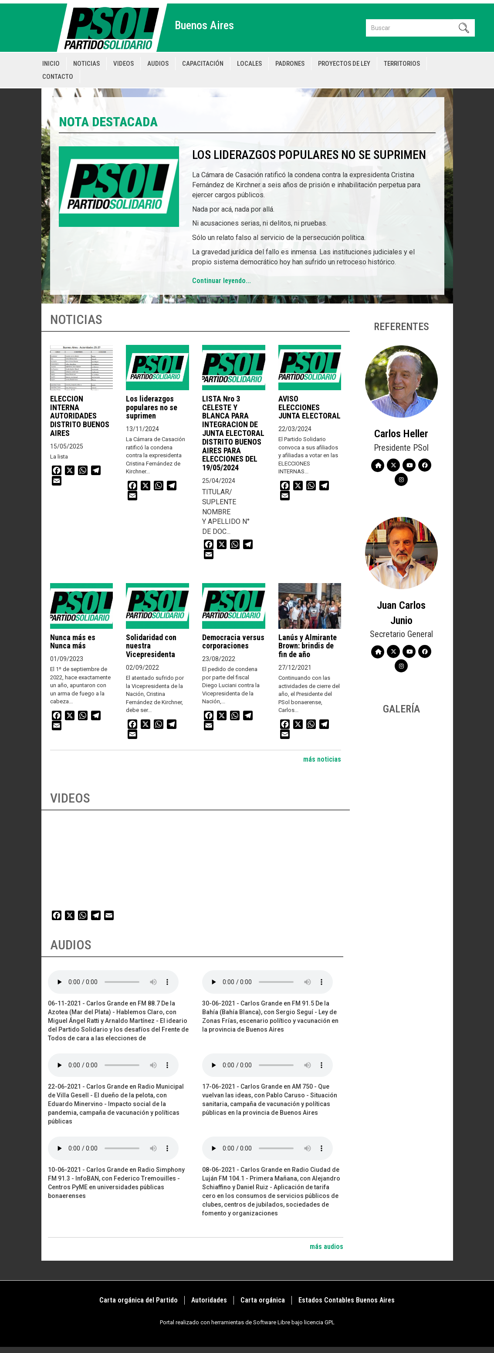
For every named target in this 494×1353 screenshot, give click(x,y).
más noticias (322, 759)
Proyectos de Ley (344, 63)
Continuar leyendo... (221, 281)
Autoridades (209, 1300)
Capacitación (202, 63)
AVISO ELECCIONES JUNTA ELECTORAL (309, 407)
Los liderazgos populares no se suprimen (309, 155)
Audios (158, 63)
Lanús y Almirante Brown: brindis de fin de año (307, 646)
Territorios (402, 63)
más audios (326, 1246)
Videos (123, 63)
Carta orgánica (262, 1300)
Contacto (57, 77)
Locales (249, 63)
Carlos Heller (401, 434)
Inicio (51, 63)
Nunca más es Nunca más (72, 642)
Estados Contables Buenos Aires (346, 1300)
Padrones (290, 63)
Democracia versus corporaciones (233, 642)
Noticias (86, 63)
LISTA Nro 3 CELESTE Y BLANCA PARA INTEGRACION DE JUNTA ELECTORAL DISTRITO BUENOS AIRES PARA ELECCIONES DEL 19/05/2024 (233, 433)
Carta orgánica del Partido (138, 1300)
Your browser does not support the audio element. (113, 982)
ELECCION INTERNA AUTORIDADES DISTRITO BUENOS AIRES (79, 416)
